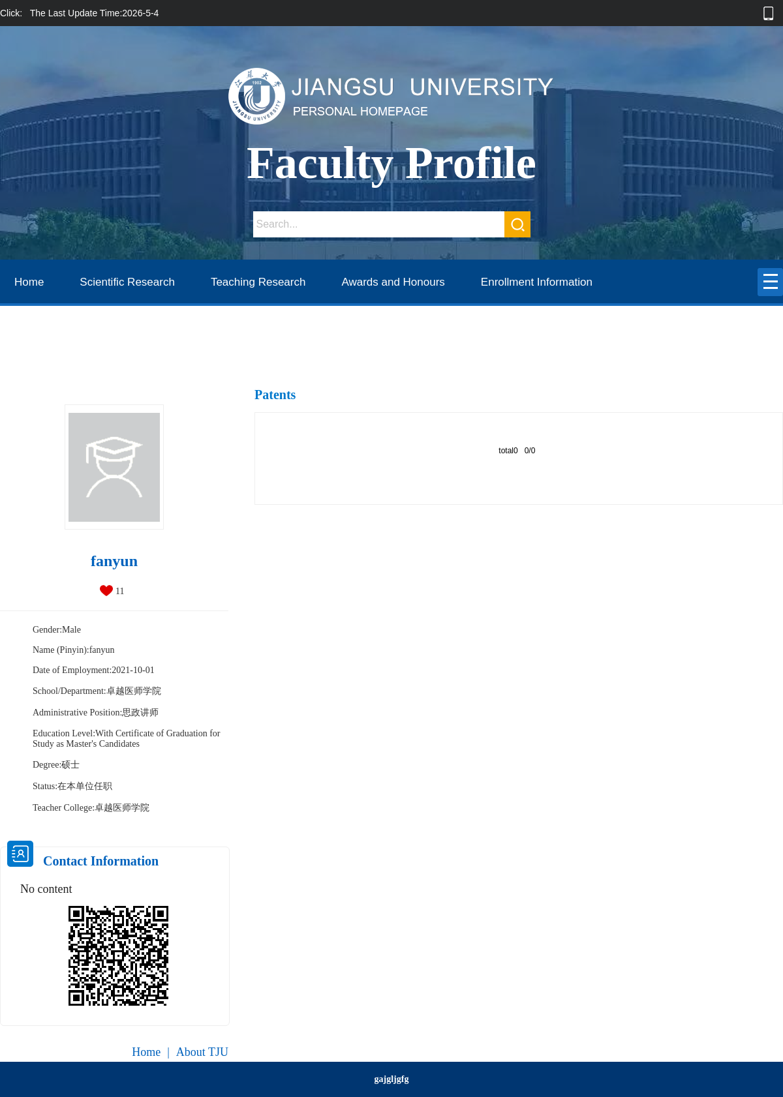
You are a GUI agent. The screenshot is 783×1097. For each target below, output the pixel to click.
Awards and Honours (392, 282)
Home (29, 282)
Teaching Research (258, 282)
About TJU (202, 1052)
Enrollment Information (536, 282)
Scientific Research (127, 282)
